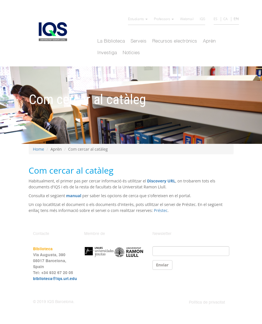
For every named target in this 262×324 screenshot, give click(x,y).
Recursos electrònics (174, 41)
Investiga (107, 53)
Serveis (139, 41)
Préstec (161, 210)
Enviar (162, 265)
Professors (164, 19)
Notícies (131, 53)
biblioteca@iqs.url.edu (55, 279)
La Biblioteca (111, 41)
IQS (202, 19)
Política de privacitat (207, 302)
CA (225, 18)
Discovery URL (161, 181)
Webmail (187, 19)
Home (38, 149)
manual (73, 195)
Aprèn (209, 41)
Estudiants (138, 19)
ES (215, 18)
